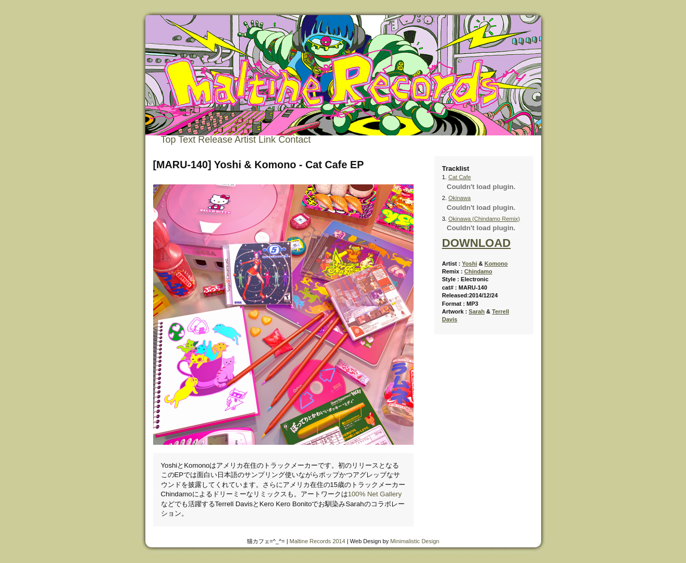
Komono (496, 263)
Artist (245, 139)
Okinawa (459, 198)
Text (186, 139)
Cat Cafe (459, 177)
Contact (294, 139)
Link (267, 139)
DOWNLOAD (476, 242)
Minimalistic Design (414, 541)
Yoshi (469, 263)
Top (168, 139)
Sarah (477, 311)
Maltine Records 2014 (317, 541)
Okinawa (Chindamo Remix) (484, 219)
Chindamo (478, 271)
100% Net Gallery (375, 494)
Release (215, 139)
